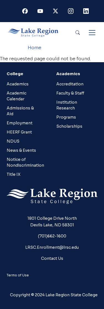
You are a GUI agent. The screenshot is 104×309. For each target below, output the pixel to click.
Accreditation (69, 84)
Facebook (26, 12)
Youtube (41, 12)
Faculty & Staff (70, 93)
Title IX (14, 174)
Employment (19, 123)
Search (77, 32)
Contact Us (52, 258)
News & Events (21, 150)
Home (34, 48)
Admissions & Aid (20, 111)
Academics (18, 84)
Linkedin (87, 12)
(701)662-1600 (52, 236)
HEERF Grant (19, 132)
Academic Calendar (16, 96)
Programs (66, 117)
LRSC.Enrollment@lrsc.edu (52, 247)
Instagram (71, 12)
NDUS (13, 141)
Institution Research (66, 105)
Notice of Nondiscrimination (24, 162)
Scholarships (69, 126)
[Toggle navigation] (92, 32)
